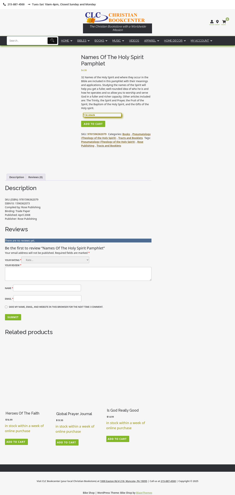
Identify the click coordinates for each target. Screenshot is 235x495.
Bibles (81, 40)
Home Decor (173, 40)
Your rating (13, 260)
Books (99, 40)
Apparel (150, 40)
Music (116, 40)
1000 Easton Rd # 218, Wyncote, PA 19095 (123, 481)
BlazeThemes (144, 492)
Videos (134, 40)
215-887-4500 (168, 481)
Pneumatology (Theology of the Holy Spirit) (116, 136)
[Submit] (52, 40)
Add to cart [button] (15, 442)
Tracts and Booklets (130, 138)
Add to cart (93, 124)
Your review (13, 265)
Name (9, 288)
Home (65, 40)
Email (9, 298)
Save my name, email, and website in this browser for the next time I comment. (56, 306)
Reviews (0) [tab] (35, 177)
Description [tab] (16, 177)
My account (200, 40)
